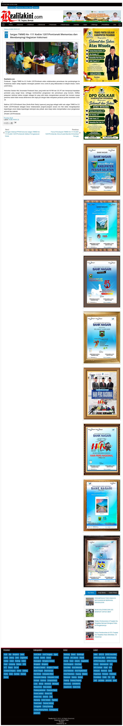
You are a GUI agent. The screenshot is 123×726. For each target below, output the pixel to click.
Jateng (11, 658)
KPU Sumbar (98, 667)
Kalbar (6, 661)
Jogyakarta (23, 658)
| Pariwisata (50, 25)
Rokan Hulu (38, 697)
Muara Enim (38, 687)
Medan (80, 677)
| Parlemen (28, 25)
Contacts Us (12, 7)
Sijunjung (37, 700)
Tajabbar (54, 700)
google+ (116, 4)
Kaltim (24, 661)
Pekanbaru (67, 684)
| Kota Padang (115, 25)
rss (119, 4)
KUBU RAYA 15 (14, 120)
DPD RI (101, 654)
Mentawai (48, 684)
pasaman (37, 713)
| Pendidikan (103, 25)
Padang (66, 680)
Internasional (104, 664)
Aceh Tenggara (47, 654)
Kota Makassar (77, 667)
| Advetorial (39, 25)
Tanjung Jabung (48, 703)
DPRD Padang (111, 658)
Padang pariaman (39, 690)
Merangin (55, 684)
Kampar (36, 680)
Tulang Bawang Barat (41, 710)
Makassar (67, 677)
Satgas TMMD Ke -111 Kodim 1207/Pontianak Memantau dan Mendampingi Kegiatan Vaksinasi (43, 36)
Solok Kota (76, 687)
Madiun (84, 674)
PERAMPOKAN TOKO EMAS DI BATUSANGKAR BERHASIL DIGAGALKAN (105, 600)
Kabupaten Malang (40, 677)
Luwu (35, 684)
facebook (113, 4)
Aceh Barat (37, 654)
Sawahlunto (67, 687)
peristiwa (101, 680)
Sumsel (23, 674)
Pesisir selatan (38, 693)
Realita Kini (52, 718)
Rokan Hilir (48, 693)
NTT (5, 667)
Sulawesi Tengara (9, 671)
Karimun (43, 680)
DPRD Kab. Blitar (99, 658)
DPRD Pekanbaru (99, 661)
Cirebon (66, 658)
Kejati (105, 667)
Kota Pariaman (68, 671)
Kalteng (17, 661)
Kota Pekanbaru (69, 674)
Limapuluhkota (52, 680)
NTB (24, 664)
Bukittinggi (80, 654)
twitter (109, 4)
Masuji (41, 684)
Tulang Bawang (48, 706)
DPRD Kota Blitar (111, 654)
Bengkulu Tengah (52, 667)
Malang (74, 677)
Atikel (95, 654)
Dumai (66, 661)
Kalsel (12, 661)
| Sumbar (74, 25)
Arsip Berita (102, 593)
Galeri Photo (113, 593)
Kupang (78, 674)
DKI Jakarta (74, 658)
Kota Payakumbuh (81, 671)
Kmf (110, 667)
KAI (111, 664)
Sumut (6, 677)
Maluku (18, 664)
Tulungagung (53, 710)
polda (115, 680)
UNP (95, 680)
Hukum (96, 664)
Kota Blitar (67, 667)
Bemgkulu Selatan (48, 661)
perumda (108, 680)
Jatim (17, 658)
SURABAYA (76, 684)
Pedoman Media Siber (25, 7)
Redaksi (36, 7)
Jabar (22, 654)
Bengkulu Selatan (39, 667)
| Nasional (17, 25)
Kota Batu (78, 664)
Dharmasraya (48, 671)
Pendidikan (97, 677)
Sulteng (25, 671)
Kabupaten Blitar (48, 674)
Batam (48, 658)
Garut (71, 661)
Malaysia (96, 671)
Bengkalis (37, 664)
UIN (113, 677)
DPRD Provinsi (112, 661)
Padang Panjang (75, 680)
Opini (110, 671)
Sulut (10, 674)
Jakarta (77, 661)
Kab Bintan (37, 674)
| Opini (83, 25)
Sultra (6, 674)
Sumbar (16, 674)
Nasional (104, 671)
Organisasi (97, 674)
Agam (56, 654)
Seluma (45, 697)
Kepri (5, 664)
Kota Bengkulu (68, 664)
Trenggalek (37, 706)
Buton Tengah (38, 671)
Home (8, 25)
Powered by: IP (61, 723)
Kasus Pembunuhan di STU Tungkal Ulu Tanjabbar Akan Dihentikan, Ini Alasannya (106, 635)
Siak (50, 697)
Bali (10, 654)
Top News (91, 593)
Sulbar (19, 671)
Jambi (6, 658)
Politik (104, 677)
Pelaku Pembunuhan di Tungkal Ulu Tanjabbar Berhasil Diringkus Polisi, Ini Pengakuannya (106, 623)
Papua (10, 667)
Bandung (67, 654)
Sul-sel (16, 667)
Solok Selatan (45, 700)
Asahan (36, 658)
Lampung (12, 664)
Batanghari (37, 661)
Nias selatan (47, 687)
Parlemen (113, 674)
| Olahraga (92, 25)
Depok (82, 658)
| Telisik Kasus (62, 25)
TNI (109, 677)
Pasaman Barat (52, 690)
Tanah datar (38, 703)
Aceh (5, 654)
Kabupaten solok (53, 677)
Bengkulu (16, 654)
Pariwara (105, 674)
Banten (42, 658)
